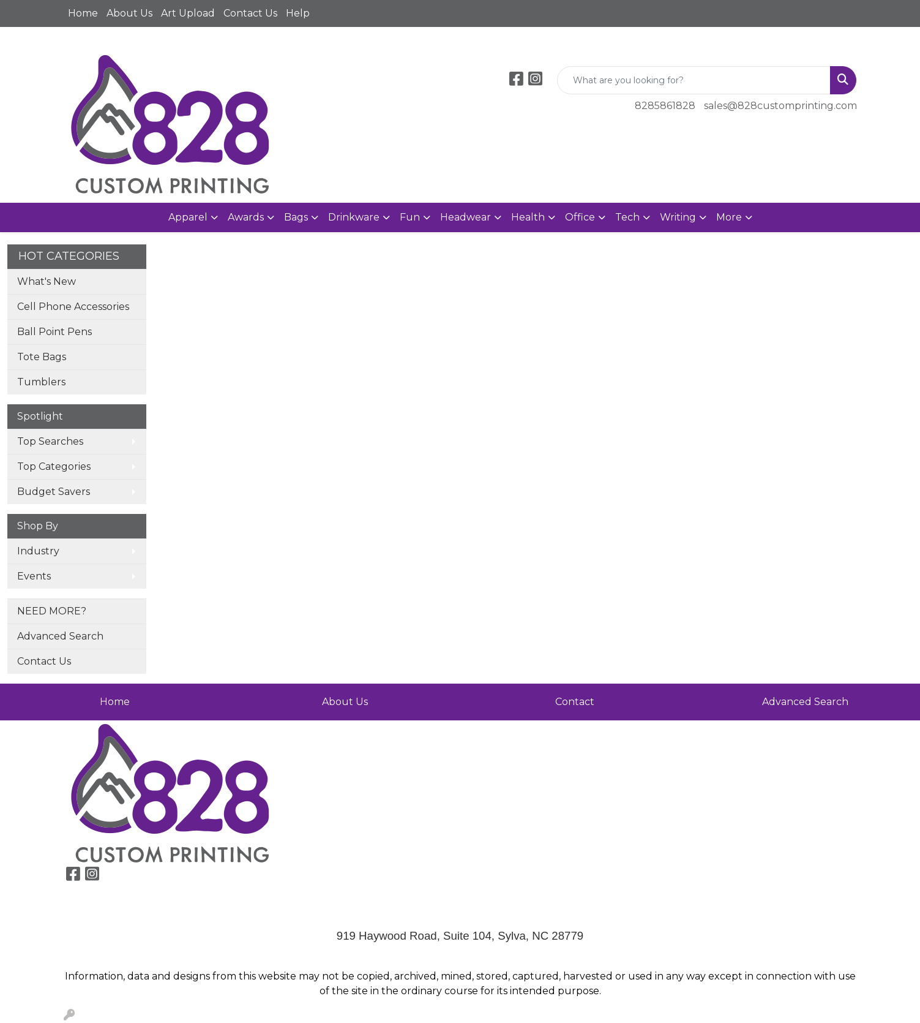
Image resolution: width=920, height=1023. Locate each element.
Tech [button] (627, 217)
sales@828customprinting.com (780, 105)
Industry (38, 551)
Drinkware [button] (354, 217)
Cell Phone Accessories (73, 306)
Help (298, 13)
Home (83, 13)
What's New (46, 281)
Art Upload (188, 13)
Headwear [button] (465, 217)
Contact (574, 702)
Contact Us (250, 13)
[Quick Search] (694, 80)
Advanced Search (60, 636)
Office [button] (580, 217)
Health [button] (528, 217)
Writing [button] (678, 217)
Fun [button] (410, 217)
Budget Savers (53, 491)
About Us (129, 13)
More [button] (729, 217)
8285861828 (665, 105)
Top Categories (54, 466)
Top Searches (50, 441)
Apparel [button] (188, 217)
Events (34, 576)
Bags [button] (296, 217)
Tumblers (41, 382)
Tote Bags (41, 357)
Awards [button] (246, 217)
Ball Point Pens (54, 332)
